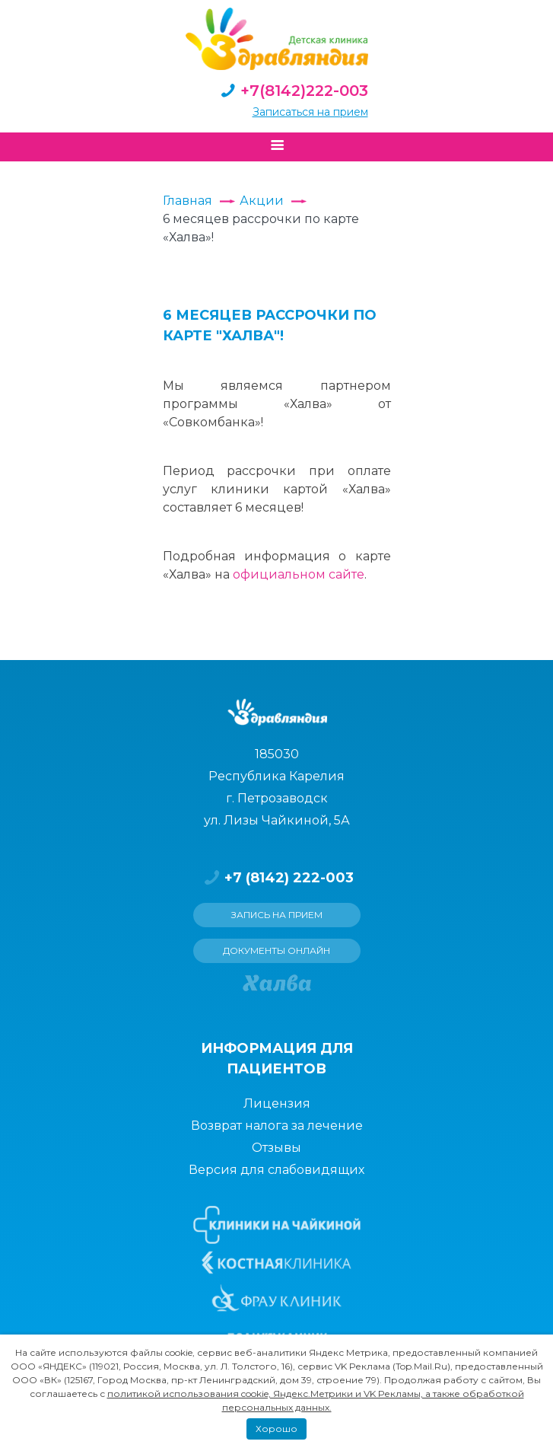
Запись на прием (277, 914)
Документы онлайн (276, 950)
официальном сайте (298, 574)
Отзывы (276, 1147)
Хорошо (276, 1428)
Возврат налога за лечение (277, 1125)
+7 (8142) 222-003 (276, 877)
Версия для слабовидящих (276, 1169)
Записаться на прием (310, 112)
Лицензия (276, 1103)
